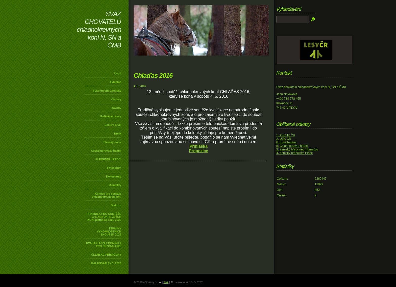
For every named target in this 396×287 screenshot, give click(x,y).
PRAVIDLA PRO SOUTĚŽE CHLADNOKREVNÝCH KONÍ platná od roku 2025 (104, 216)
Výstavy (116, 99)
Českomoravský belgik (106, 150)
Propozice (198, 151)
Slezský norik (112, 142)
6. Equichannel (286, 142)
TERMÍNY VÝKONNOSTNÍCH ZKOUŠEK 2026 (109, 231)
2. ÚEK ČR (283, 139)
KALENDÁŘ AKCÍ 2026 (106, 263)
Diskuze (116, 205)
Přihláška (198, 146)
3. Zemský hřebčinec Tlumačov (297, 149)
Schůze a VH (113, 124)
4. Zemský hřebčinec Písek (294, 153)
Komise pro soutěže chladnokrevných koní (106, 195)
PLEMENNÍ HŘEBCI (108, 159)
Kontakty (115, 185)
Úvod (117, 73)
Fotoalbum (114, 167)
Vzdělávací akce (110, 116)
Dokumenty (113, 176)
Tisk (165, 282)
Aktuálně (115, 82)
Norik (117, 133)
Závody (116, 107)
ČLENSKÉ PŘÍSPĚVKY (106, 254)
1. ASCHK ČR (285, 135)
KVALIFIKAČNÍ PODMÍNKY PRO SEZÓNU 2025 (103, 245)
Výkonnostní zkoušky (107, 90)
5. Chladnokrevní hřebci (292, 146)
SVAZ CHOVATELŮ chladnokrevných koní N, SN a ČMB (99, 29)
